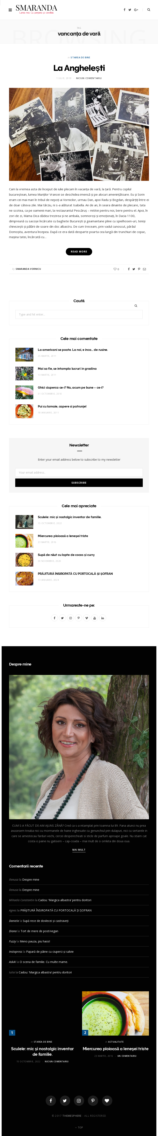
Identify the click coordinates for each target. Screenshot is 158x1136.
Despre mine (30, 879)
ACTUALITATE (116, 1041)
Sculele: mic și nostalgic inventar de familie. (69, 517)
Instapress (15, 952)
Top (79, 1127)
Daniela (14, 921)
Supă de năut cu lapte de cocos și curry (66, 555)
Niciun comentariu (89, 78)
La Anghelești (79, 68)
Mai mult (79, 849)
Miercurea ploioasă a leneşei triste (63, 536)
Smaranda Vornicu (28, 268)
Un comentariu (127, 1056)
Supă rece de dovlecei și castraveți (46, 921)
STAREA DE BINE (80, 57)
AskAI (12, 962)
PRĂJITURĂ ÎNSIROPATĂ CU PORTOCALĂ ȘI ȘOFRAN (75, 574)
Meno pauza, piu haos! (35, 941)
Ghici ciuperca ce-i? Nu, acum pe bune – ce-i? (70, 387)
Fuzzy (12, 941)
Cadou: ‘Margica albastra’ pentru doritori (64, 900)
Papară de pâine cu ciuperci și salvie (50, 952)
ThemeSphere (72, 1116)
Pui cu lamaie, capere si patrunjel (62, 406)
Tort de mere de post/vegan (39, 931)
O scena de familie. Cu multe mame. (44, 962)
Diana (13, 931)
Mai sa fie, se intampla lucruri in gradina (67, 369)
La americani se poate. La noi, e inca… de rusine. (73, 350)
